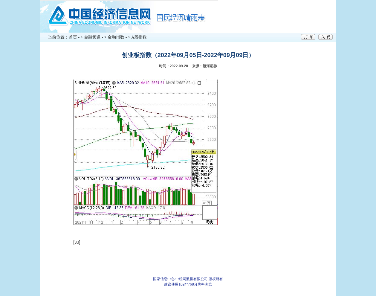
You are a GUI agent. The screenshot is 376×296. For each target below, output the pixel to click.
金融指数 (116, 37)
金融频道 (92, 37)
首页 (73, 37)
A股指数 (139, 37)
